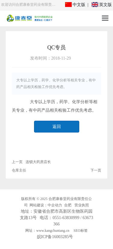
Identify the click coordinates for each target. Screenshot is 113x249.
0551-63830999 (65, 217)
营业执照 (81, 205)
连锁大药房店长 (38, 162)
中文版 (75, 4)
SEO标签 (81, 230)
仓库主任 (19, 170)
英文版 (102, 4)
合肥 (67, 205)
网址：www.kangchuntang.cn (47, 230)
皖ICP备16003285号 (55, 236)
